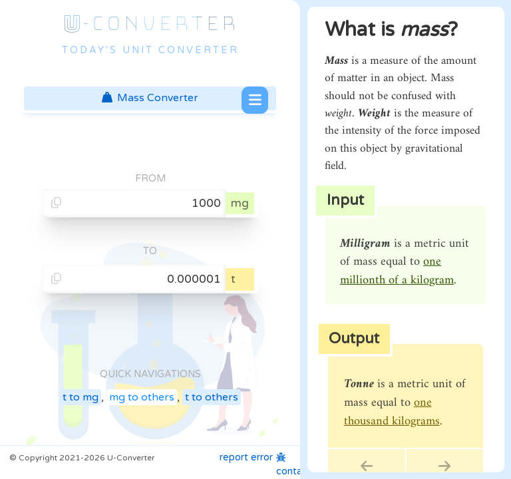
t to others (211, 397)
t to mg (80, 397)
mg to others (141, 397)
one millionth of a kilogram (397, 271)
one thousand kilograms (392, 412)
